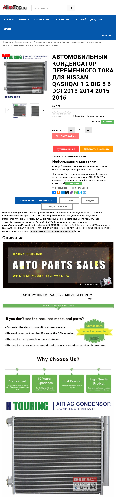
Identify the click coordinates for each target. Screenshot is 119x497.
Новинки (24, 19)
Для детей (80, 19)
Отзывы (69, 200)
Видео (90, 200)
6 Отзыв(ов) (79, 116)
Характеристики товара (36, 200)
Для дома (96, 19)
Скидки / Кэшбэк (57, 206)
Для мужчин (41, 19)
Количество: (59, 130)
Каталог (107, 35)
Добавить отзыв (95, 116)
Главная (9, 19)
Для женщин (61, 19)
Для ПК (8, 29)
